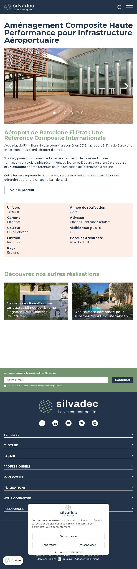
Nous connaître (17, 498)
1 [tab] (54, 113)
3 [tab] (66, 113)
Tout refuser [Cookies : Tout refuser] (49, 545)
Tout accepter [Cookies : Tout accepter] (68, 536)
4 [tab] (71, 113)
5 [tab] (77, 113)
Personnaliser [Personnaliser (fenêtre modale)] (87, 545)
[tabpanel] (68, 86)
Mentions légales (46, 558)
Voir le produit (22, 190)
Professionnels (17, 466)
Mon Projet (14, 477)
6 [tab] (83, 113)
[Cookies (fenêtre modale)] (13, 561)
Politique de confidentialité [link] (68, 552)
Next (126, 86)
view (7, 284)
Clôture (11, 445)
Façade (10, 456)
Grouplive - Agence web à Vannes (80, 558)
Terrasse (11, 435)
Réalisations (15, 487)
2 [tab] (60, 113)
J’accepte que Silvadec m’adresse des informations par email (35, 386)
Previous (11, 86)
